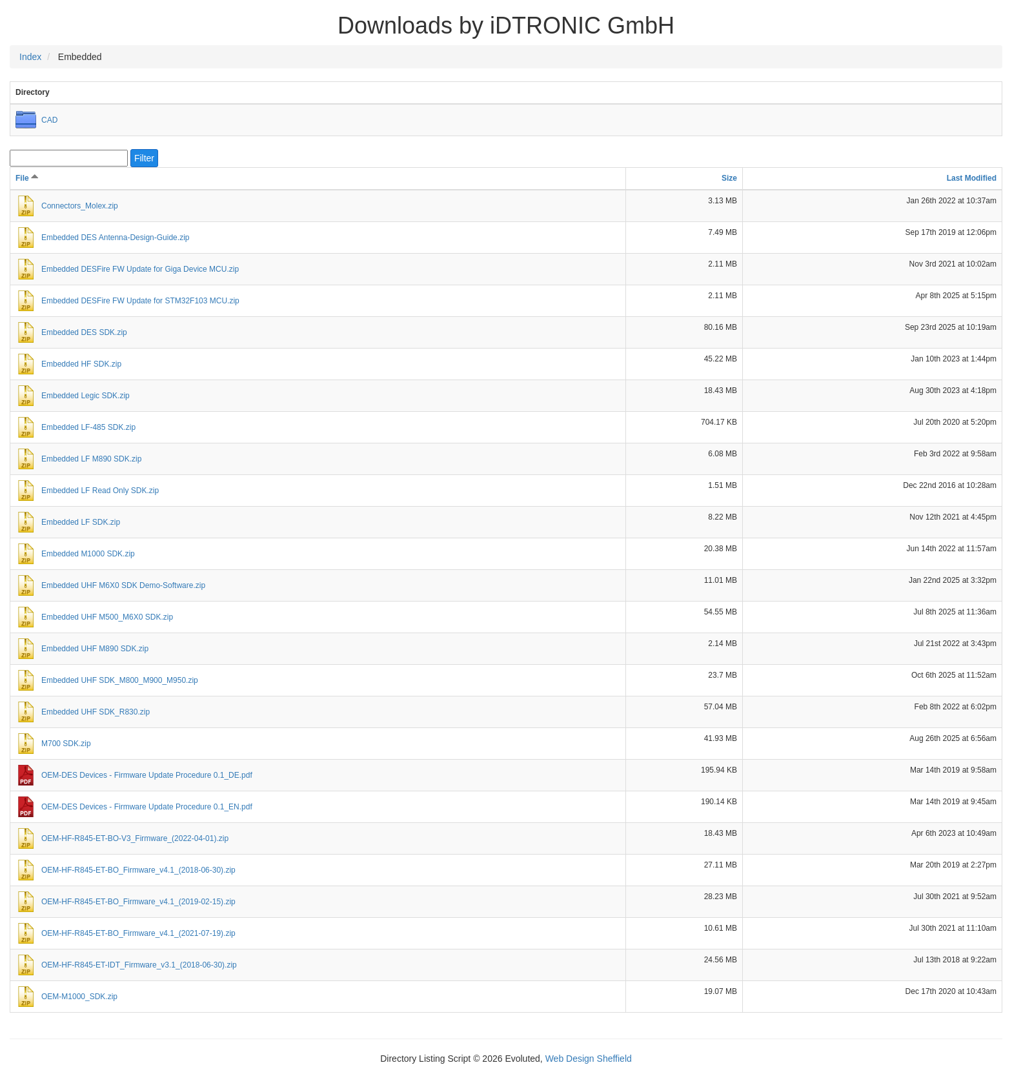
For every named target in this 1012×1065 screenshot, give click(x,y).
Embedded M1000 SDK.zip (88, 553)
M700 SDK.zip (66, 743)
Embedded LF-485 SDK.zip (88, 427)
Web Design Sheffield (588, 1058)
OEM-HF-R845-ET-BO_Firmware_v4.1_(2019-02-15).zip (138, 901)
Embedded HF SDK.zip (81, 364)
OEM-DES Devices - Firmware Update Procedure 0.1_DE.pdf (146, 775)
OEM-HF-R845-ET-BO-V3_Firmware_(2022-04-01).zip (134, 838)
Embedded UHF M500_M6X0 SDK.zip (107, 617)
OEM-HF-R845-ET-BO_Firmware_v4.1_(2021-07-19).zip (138, 933)
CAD (49, 120)
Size (729, 178)
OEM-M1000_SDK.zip (79, 996)
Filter (144, 158)
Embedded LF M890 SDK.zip (91, 458)
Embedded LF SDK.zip (80, 522)
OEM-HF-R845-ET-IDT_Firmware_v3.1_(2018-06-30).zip (139, 964)
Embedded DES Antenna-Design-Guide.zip (115, 237)
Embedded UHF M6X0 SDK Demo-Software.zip (123, 585)
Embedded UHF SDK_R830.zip (95, 711)
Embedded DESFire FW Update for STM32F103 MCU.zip (140, 300)
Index (30, 57)
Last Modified (972, 178)
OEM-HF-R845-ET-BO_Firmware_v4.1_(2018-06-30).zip (138, 870)
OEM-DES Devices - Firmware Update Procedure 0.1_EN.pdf (146, 806)
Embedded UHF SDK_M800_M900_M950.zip (119, 680)
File (27, 178)
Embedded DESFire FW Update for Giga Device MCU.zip (140, 269)
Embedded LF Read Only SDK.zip (100, 490)
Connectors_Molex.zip (79, 205)
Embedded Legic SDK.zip (85, 395)
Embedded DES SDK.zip (84, 332)
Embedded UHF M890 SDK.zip (94, 648)
